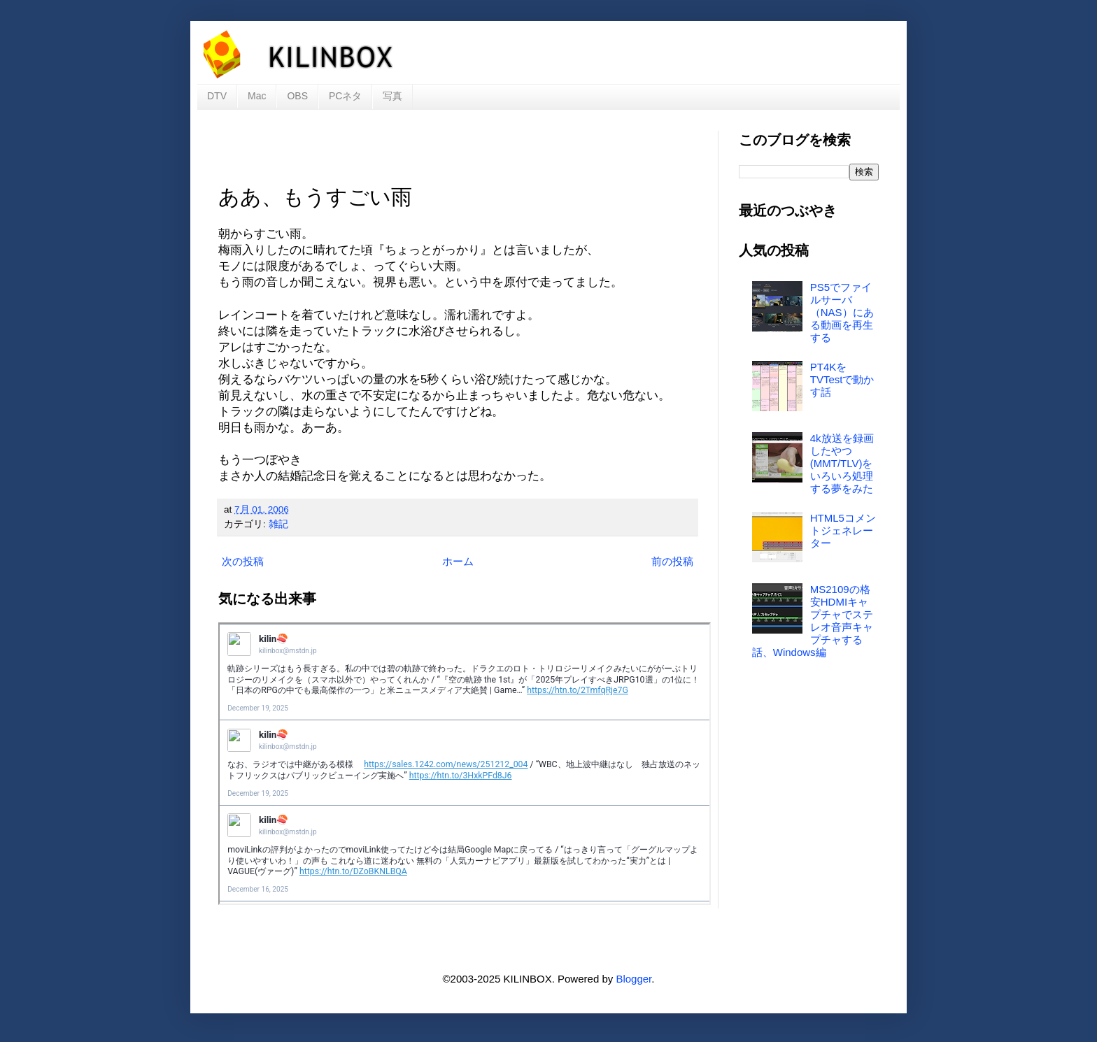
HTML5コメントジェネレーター (843, 530)
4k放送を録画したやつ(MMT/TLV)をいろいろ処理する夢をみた (842, 463)
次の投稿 (243, 561)
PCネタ (345, 95)
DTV (217, 95)
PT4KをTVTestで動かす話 (842, 379)
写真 (392, 95)
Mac (257, 95)
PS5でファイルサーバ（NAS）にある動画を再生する (842, 312)
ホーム (458, 561)
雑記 (278, 524)
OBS (297, 95)
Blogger (633, 979)
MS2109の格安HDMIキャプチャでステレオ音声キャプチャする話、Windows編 (812, 620)
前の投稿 (672, 561)
